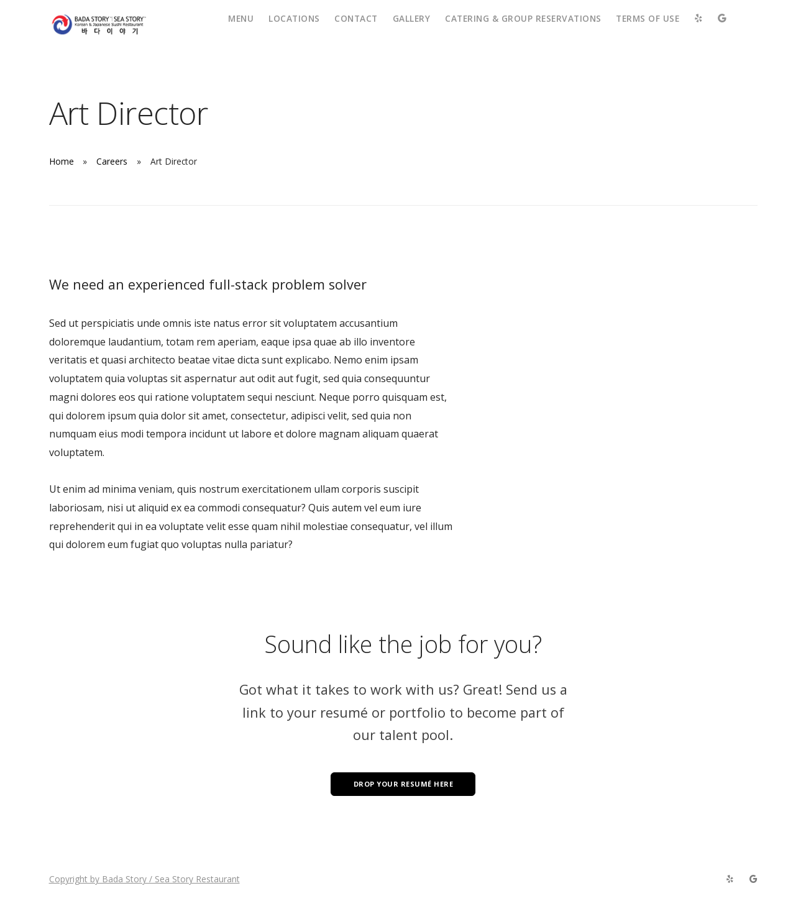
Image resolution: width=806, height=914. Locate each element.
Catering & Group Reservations (523, 18)
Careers (111, 161)
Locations (294, 18)
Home (61, 161)
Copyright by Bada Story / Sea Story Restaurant (144, 886)
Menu (241, 18)
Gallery (412, 18)
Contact (356, 18)
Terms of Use (647, 18)
